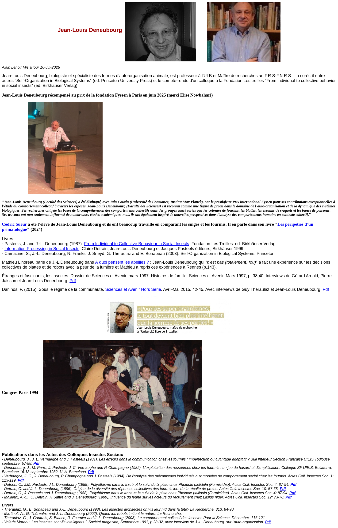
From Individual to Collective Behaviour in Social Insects (136, 243)
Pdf (72, 280)
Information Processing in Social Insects (41, 248)
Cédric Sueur (14, 224)
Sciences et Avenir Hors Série (133, 289)
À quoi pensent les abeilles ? (122, 262)
